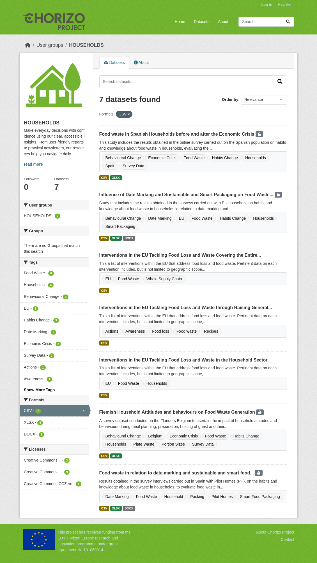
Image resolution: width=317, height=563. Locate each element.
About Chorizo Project (275, 532)
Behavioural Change (123, 158)
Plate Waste (143, 444)
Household (173, 496)
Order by (230, 99)
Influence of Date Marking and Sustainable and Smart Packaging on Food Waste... (187, 194)
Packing (197, 496)
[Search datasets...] (266, 22)
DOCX (129, 238)
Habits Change (225, 158)
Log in (266, 4)
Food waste (186, 331)
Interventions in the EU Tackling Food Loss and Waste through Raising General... (185, 307)
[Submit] (288, 22)
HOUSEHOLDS (86, 45)
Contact (287, 539)
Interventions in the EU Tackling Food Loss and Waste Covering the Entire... (180, 255)
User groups (49, 45)
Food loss (160, 331)
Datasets (201, 21)
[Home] (28, 45)
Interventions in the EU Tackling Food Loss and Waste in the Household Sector (183, 360)
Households (255, 158)
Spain (110, 166)
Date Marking (159, 218)
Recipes (211, 331)
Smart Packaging (120, 226)
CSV (104, 177)
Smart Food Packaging (260, 496)
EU (181, 218)
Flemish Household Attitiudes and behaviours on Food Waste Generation (177, 412)
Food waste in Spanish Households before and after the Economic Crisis (177, 134)
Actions (111, 331)
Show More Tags (39, 390)
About (223, 21)
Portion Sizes (173, 444)
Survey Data (133, 166)
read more (33, 164)
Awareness (135, 331)
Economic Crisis (162, 158)
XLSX (116, 177)
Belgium (155, 436)
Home (180, 21)
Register (284, 4)
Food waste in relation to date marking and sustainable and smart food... (177, 473)
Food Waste (194, 158)
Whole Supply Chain (164, 279)
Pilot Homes (222, 496)
